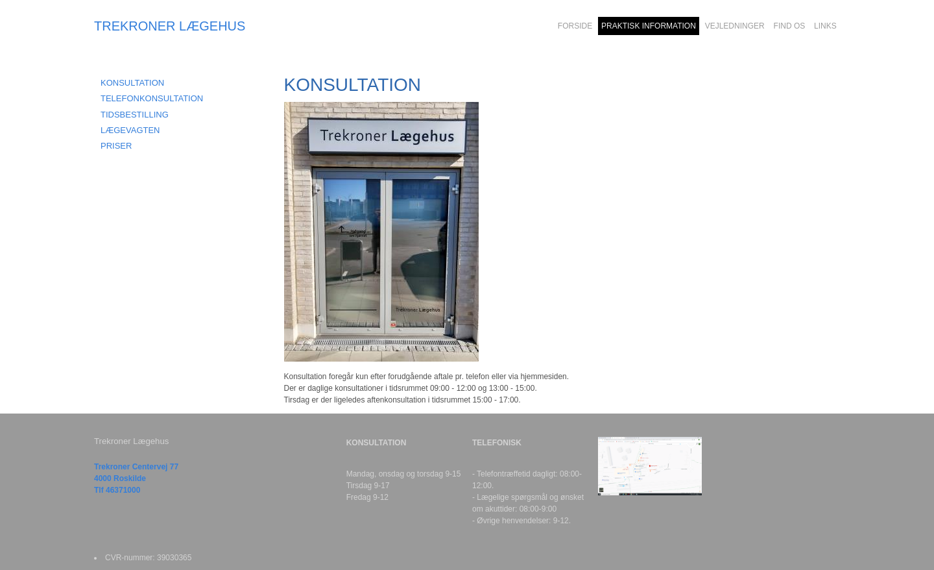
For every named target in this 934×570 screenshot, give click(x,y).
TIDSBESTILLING (135, 114)
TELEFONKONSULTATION (152, 98)
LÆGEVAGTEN (130, 130)
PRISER (116, 146)
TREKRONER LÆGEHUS (169, 26)
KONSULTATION (132, 83)
